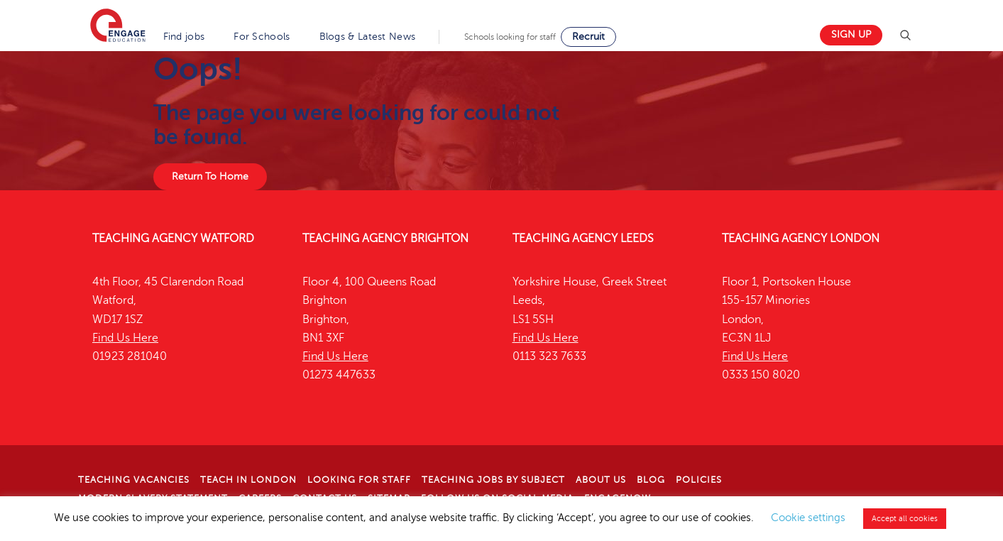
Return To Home (210, 176)
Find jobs (184, 36)
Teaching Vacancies (134, 480)
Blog (651, 480)
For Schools (262, 36)
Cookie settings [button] (808, 517)
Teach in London (248, 480)
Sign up (851, 34)
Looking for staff (359, 480)
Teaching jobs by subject (493, 480)
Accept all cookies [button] (905, 518)
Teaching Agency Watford (173, 238)
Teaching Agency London (800, 238)
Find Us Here (125, 338)
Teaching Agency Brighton (385, 238)
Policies (699, 480)
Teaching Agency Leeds (583, 238)
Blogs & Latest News (367, 36)
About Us (601, 480)
